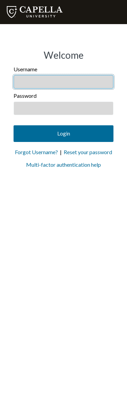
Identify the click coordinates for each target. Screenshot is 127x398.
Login (63, 133)
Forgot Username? (36, 152)
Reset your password (88, 152)
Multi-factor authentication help (63, 164)
